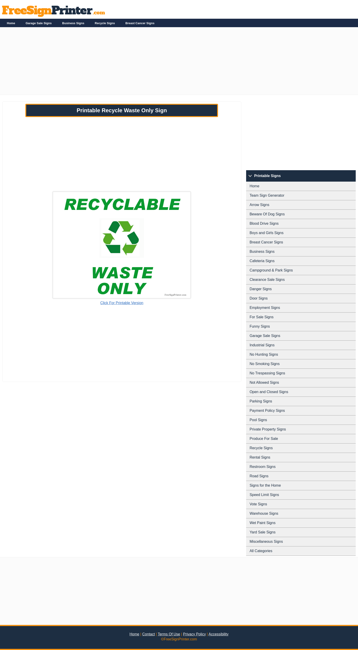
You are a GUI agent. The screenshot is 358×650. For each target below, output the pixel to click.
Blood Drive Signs (264, 223)
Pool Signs (258, 420)
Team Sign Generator (267, 195)
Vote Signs (258, 504)
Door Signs (259, 298)
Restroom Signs (263, 467)
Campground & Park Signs (271, 270)
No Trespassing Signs (267, 373)
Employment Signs (265, 308)
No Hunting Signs (264, 354)
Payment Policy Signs (267, 410)
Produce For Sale (264, 439)
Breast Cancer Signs (139, 23)
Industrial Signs (262, 345)
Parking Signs (261, 401)
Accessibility (219, 634)
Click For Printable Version (121, 303)
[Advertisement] (137, 63)
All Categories (261, 551)
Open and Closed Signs (269, 392)
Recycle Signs (105, 23)
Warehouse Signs (264, 513)
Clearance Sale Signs (267, 280)
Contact (148, 634)
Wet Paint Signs (263, 523)
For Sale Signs (262, 317)
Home (11, 23)
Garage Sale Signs (39, 23)
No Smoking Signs (265, 364)
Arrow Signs (259, 205)
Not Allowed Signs (264, 382)
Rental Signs (260, 457)
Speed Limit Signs (264, 495)
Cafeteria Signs (262, 261)
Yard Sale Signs (263, 532)
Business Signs (73, 23)
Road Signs (259, 476)
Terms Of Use (169, 634)
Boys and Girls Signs (267, 233)
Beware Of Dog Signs (267, 214)
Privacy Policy (194, 634)
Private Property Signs (268, 429)
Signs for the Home (265, 485)
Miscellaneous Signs (266, 541)
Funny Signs (260, 326)
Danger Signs (261, 289)
